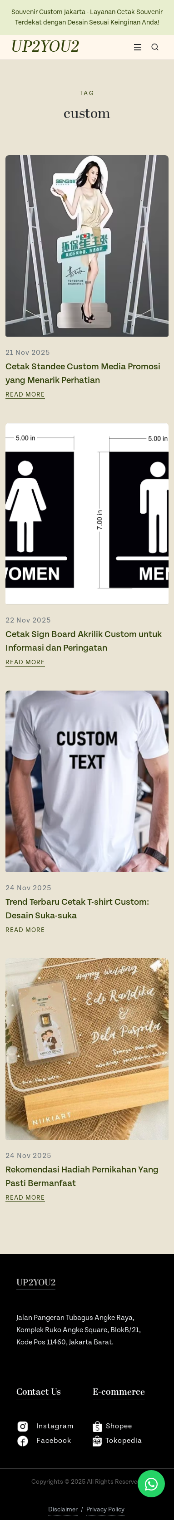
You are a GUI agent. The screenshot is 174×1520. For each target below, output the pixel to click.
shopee (112, 1426)
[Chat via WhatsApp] (151, 1483)
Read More (25, 394)
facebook (43, 1441)
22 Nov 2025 (28, 620)
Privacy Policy (105, 1509)
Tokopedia (118, 1441)
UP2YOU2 (45, 47)
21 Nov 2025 (27, 352)
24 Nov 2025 (28, 888)
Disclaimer (63, 1509)
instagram (45, 1426)
